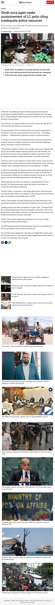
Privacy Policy (30, 602)
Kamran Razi (7, 31)
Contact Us (47, 600)
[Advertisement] (27, 92)
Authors (23, 602)
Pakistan (3, 8)
